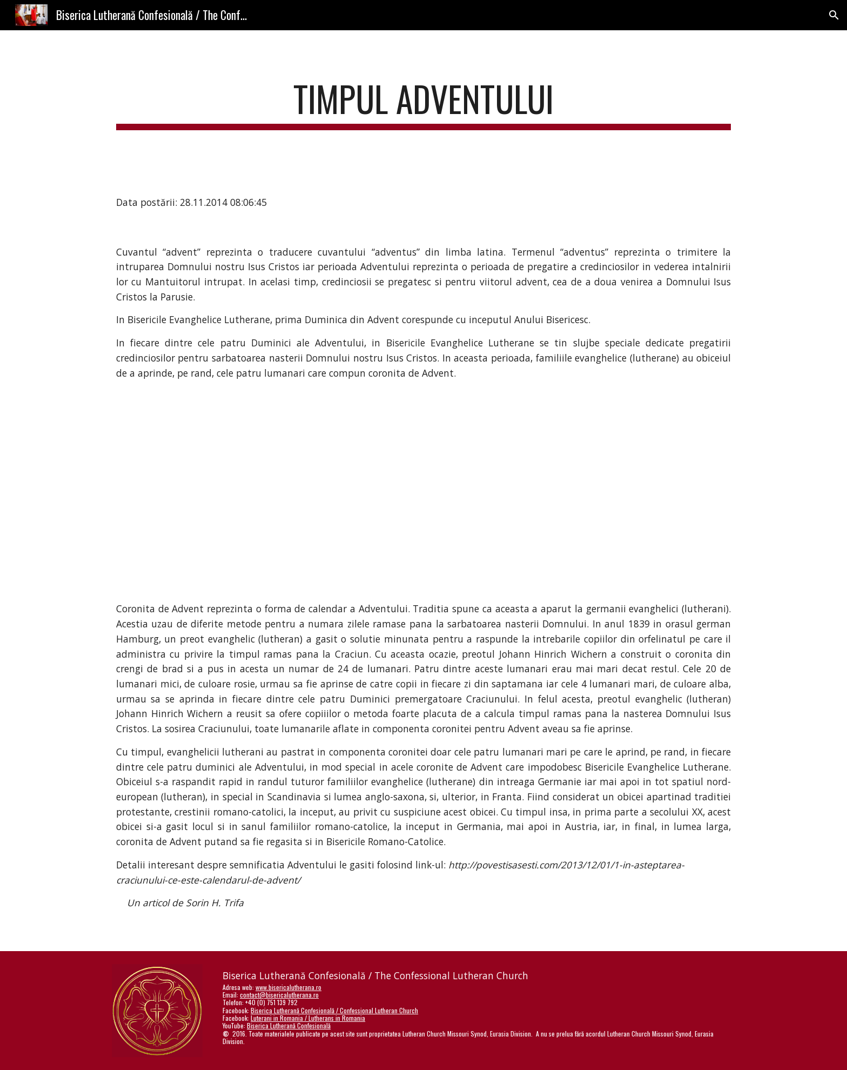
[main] (423, 104)
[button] (834, 15)
